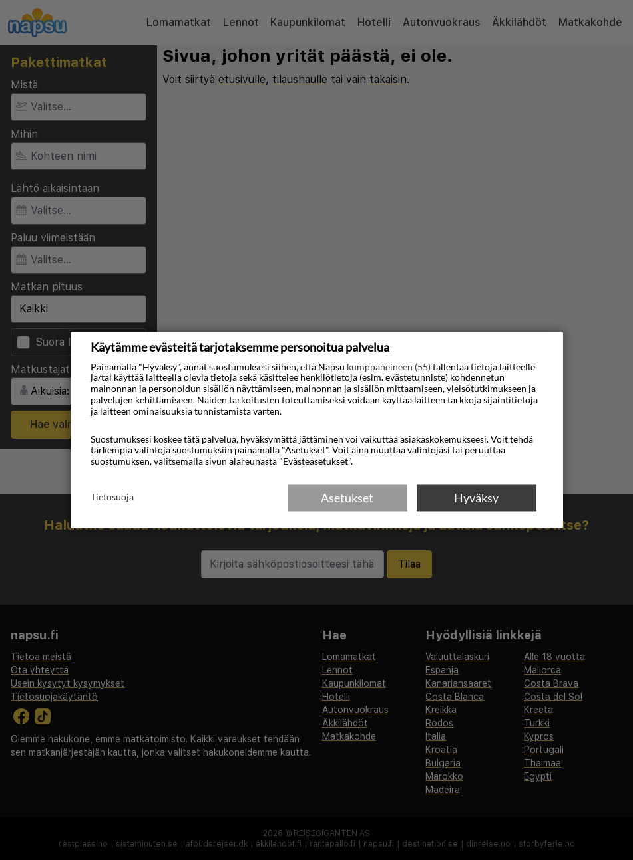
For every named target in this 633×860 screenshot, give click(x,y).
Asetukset (347, 497)
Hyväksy (476, 497)
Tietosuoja (112, 497)
